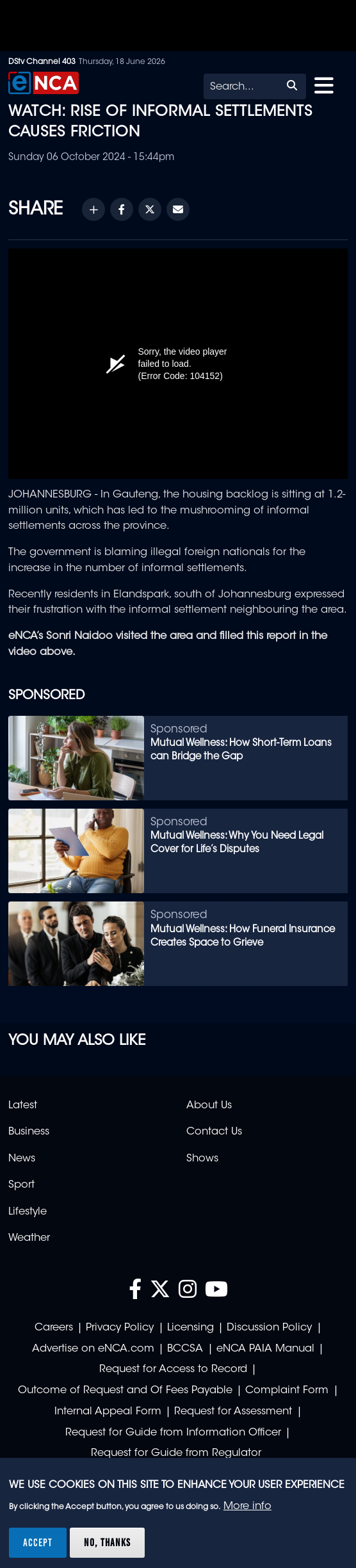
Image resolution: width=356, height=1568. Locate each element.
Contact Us (214, 1132)
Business (28, 1132)
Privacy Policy (120, 1328)
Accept (38, 1542)
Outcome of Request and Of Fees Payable (125, 1391)
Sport (21, 1185)
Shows (202, 1159)
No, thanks (107, 1542)
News (21, 1159)
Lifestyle (27, 1212)
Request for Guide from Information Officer (173, 1433)
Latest (22, 1106)
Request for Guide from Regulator (176, 1453)
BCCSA (185, 1349)
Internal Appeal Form (107, 1412)
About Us (209, 1106)
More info (247, 1506)
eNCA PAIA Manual (265, 1349)
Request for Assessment (233, 1412)
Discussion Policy (269, 1328)
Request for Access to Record (173, 1369)
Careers (54, 1328)
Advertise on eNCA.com (93, 1349)
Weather (29, 1238)
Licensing (190, 1328)
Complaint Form (286, 1391)
